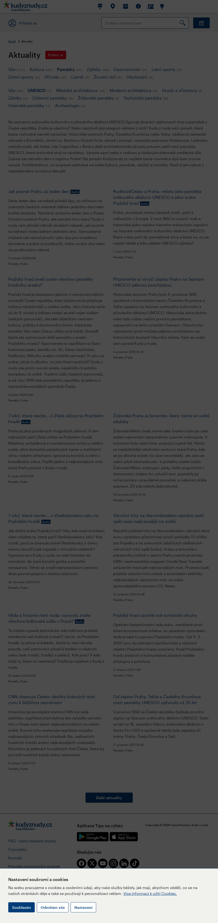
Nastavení (83, 907)
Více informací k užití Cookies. (150, 893)
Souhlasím (21, 907)
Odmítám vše (53, 907)
